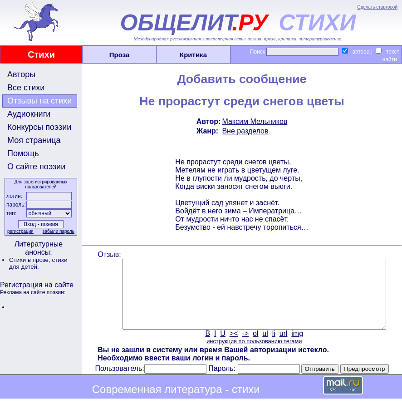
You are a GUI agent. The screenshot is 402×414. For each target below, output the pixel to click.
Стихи (41, 54)
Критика (193, 55)
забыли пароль (58, 231)
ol (254, 347)
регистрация (19, 231)
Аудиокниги (28, 113)
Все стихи (25, 87)
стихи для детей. (38, 263)
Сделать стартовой (377, 7)
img (297, 347)
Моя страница (34, 140)
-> (244, 347)
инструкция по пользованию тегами (253, 354)
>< (233, 347)
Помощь (23, 153)
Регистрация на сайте (37, 285)
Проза (119, 55)
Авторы (21, 74)
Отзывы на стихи (39, 100)
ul (264, 347)
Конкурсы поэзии (39, 127)
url (283, 347)
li (273, 347)
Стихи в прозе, (30, 259)
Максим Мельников (254, 121)
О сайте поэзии (36, 166)
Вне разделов (244, 131)
